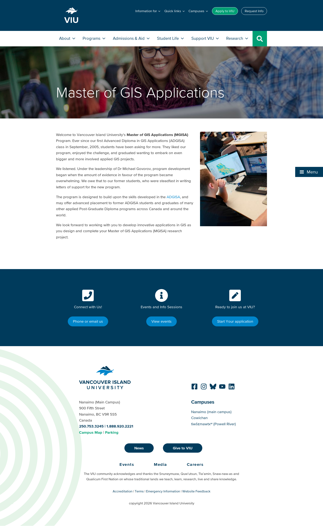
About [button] (67, 38)
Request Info (254, 11)
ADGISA (173, 197)
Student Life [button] (171, 38)
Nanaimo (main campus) (211, 412)
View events (161, 321)
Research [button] (237, 38)
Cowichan (199, 418)
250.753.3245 (91, 426)
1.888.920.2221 (119, 426)
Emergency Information (163, 491)
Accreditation (122, 491)
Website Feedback (196, 491)
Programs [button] (94, 38)
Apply (224, 11)
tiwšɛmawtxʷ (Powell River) (213, 424)
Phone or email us (88, 321)
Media (160, 464)
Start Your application (235, 321)
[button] (148, 11)
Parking (111, 432)
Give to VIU (182, 448)
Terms (139, 491)
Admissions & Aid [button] (132, 38)
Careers (195, 464)
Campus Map (90, 432)
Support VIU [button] (205, 38)
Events (126, 464)
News (139, 448)
